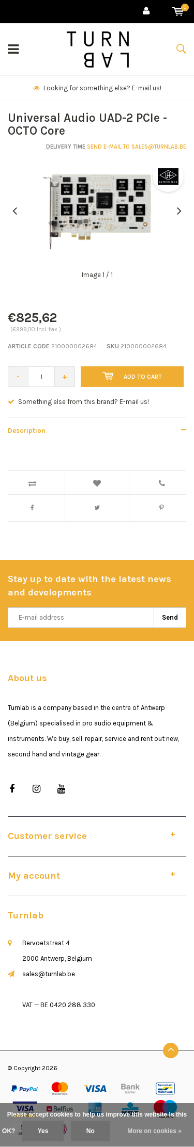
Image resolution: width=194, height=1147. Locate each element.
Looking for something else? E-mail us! (97, 88)
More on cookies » (154, 1131)
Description (27, 430)
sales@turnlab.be (48, 974)
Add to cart (132, 376)
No (90, 1131)
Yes (43, 1131)
